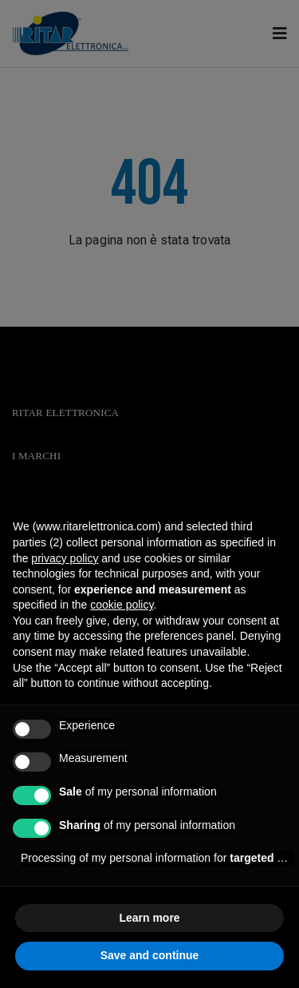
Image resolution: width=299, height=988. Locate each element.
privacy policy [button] (64, 558)
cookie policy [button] (121, 604)
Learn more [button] (149, 917)
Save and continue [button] (149, 955)
